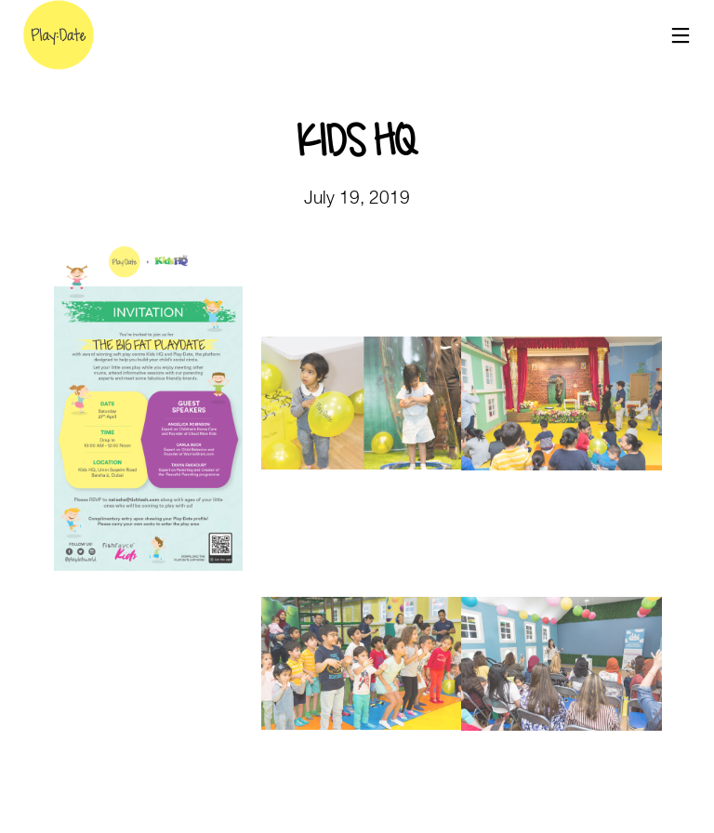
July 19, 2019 (357, 197)
